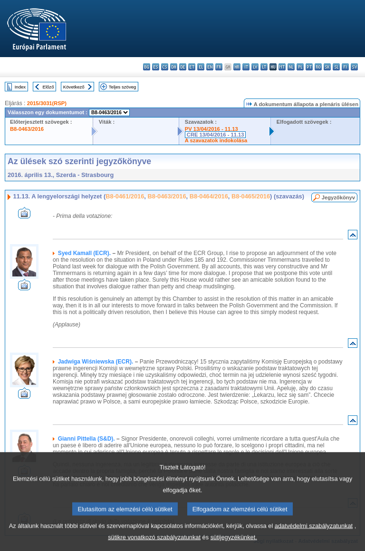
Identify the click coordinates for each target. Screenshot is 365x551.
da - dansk (173, 66)
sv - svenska (354, 66)
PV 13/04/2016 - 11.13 (211, 129)
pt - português (309, 66)
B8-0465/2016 (250, 196)
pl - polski (300, 66)
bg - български (146, 66)
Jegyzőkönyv (338, 197)
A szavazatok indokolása (216, 140)
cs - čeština (164, 66)
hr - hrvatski (236, 66)
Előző (48, 86)
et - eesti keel (191, 66)
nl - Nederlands (291, 66)
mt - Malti (282, 66)
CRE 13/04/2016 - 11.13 (215, 135)
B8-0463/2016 (27, 129)
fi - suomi (345, 66)
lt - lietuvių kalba (264, 66)
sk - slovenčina (327, 66)
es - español (155, 66)
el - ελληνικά (200, 66)
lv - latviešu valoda (255, 66)
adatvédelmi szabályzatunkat (314, 535)
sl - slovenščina (336, 66)
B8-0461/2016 (125, 196)
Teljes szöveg (122, 86)
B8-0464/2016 (209, 196)
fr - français (218, 66)
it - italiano (246, 66)
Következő (74, 86)
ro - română (318, 66)
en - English (209, 66)
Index (20, 86)
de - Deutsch (182, 66)
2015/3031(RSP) (47, 103)
